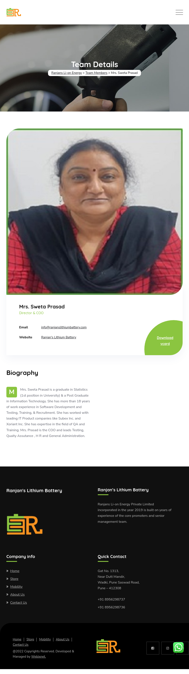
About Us (17, 594)
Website (25, 337)
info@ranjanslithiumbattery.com (64, 327)
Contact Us (18, 602)
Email (23, 327)
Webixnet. (38, 656)
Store (14, 579)
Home (14, 571)
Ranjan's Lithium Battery (58, 337)
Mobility (16, 586)
